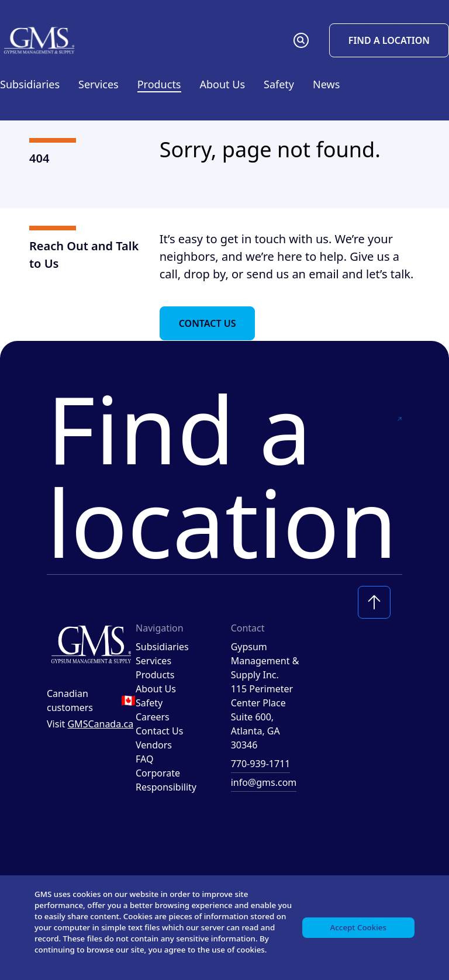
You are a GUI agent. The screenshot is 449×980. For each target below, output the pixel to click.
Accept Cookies (356, 918)
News (326, 84)
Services (153, 660)
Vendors (154, 745)
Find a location (224, 474)
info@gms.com (264, 782)
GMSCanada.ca (100, 723)
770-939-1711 (261, 763)
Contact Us (207, 323)
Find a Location (389, 40)
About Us (156, 688)
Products (155, 674)
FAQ (144, 759)
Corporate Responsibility (166, 780)
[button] (301, 40)
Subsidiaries (30, 84)
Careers (153, 716)
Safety (279, 84)
